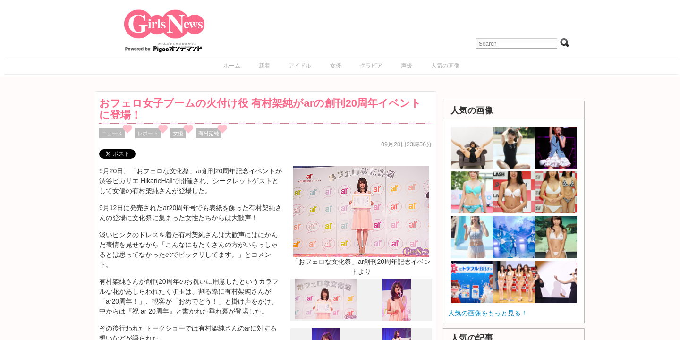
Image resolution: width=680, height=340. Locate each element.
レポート (147, 133)
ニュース (112, 133)
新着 (264, 65)
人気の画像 (445, 65)
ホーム (231, 65)
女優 (335, 65)
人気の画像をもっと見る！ (487, 313)
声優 (406, 65)
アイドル (300, 65)
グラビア (371, 65)
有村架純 (208, 133)
